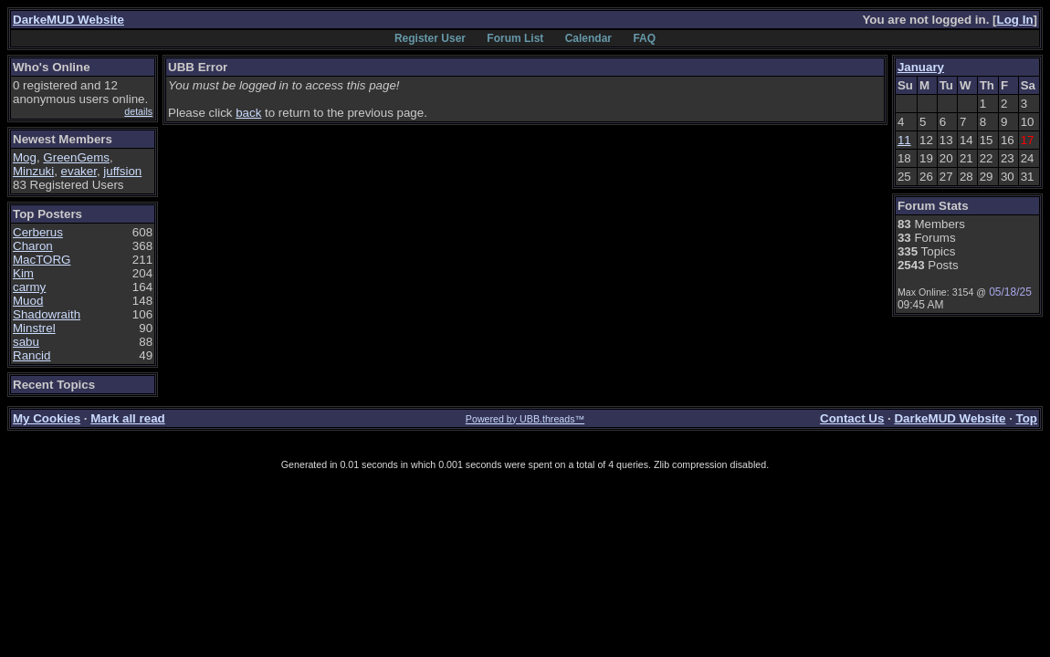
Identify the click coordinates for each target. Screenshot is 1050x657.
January (921, 67)
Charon (33, 246)
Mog (25, 157)
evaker (79, 171)
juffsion (122, 171)
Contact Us (852, 418)
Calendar (588, 38)
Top (1026, 418)
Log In (1015, 19)
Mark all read (127, 418)
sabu (26, 342)
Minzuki (33, 171)
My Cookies (46, 418)
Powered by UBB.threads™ (525, 418)
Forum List (515, 38)
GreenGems (76, 157)
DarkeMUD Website (68, 19)
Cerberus (38, 232)
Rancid (32, 355)
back (248, 113)
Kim (23, 273)
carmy (29, 287)
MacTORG (41, 259)
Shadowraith (46, 314)
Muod (28, 301)
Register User (430, 38)
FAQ (644, 38)
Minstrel (34, 328)
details (138, 111)
